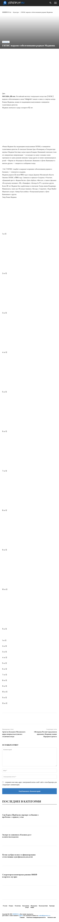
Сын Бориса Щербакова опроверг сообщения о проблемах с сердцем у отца (20, 816)
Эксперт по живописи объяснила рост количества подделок (16, 836)
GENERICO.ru (6, 12)
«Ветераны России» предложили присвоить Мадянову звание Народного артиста (45, 734)
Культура (16, 12)
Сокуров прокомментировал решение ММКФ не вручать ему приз (19, 875)
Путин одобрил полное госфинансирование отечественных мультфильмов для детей (19, 856)
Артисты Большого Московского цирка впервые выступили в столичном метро (13, 734)
